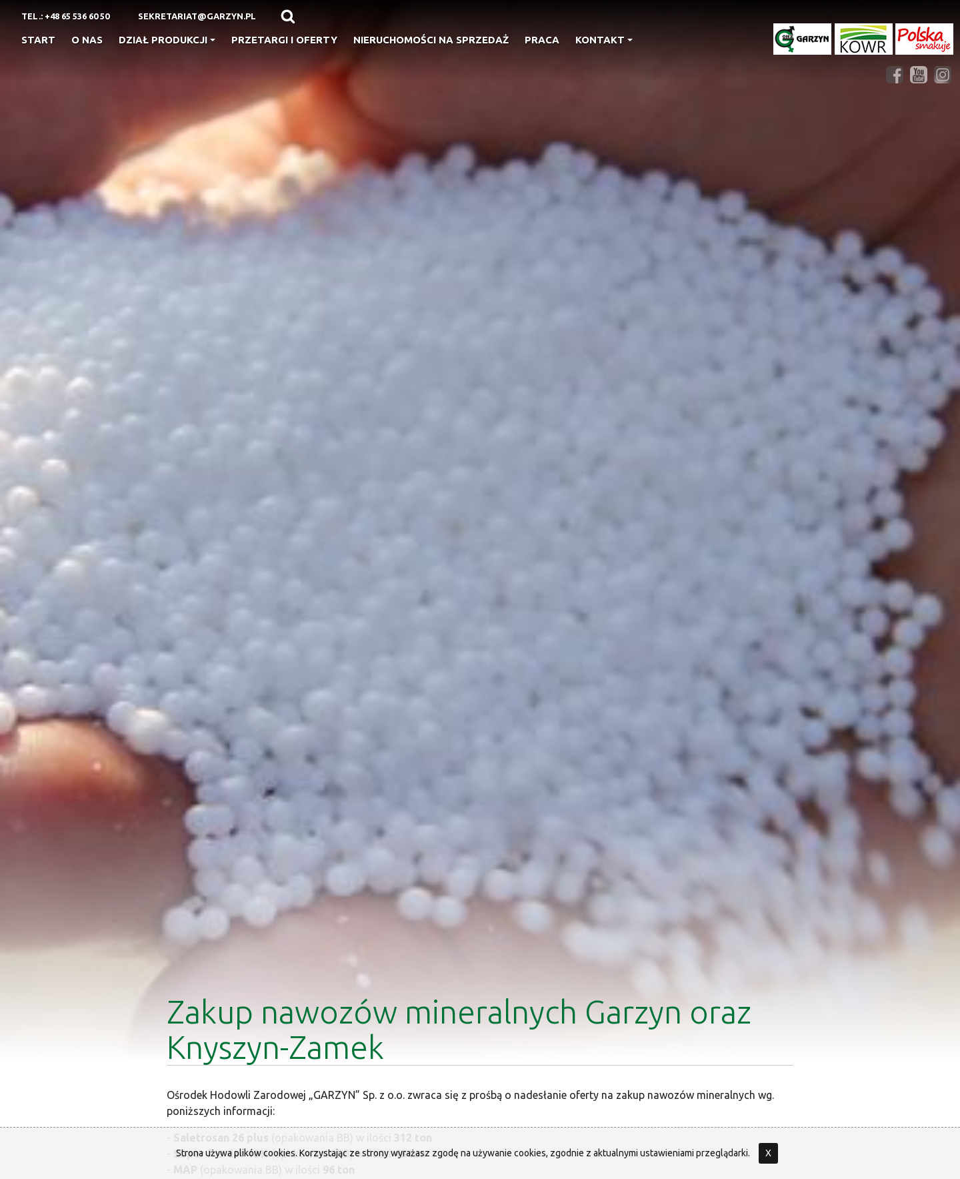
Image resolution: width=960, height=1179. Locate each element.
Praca (542, 39)
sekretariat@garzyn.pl (197, 16)
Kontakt (604, 39)
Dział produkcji (167, 39)
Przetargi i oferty (284, 39)
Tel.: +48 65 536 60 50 (65, 16)
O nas (87, 39)
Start (38, 39)
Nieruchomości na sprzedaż (431, 39)
